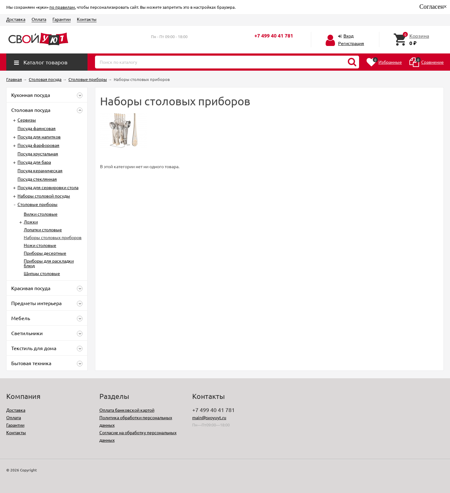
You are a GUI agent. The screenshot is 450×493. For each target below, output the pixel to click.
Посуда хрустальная (38, 153)
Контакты (87, 19)
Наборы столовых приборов (53, 237)
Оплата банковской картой (126, 410)
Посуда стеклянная (37, 179)
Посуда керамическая (40, 170)
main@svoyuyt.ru (209, 417)
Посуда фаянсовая (37, 128)
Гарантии (61, 19)
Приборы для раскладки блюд (49, 263)
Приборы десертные (45, 253)
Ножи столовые (40, 245)
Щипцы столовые (42, 273)
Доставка (15, 19)
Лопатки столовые (43, 229)
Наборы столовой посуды (44, 196)
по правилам (62, 7)
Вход (348, 35)
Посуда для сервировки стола (48, 187)
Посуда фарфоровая (38, 145)
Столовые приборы (38, 204)
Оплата (39, 19)
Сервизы (27, 120)
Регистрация (351, 43)
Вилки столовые (41, 214)
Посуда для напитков (39, 136)
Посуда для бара (34, 162)
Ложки (31, 221)
